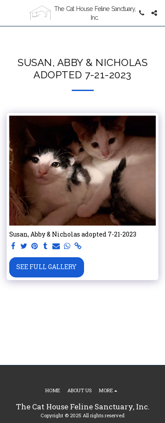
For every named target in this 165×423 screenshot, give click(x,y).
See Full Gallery (46, 267)
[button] (9, 13)
